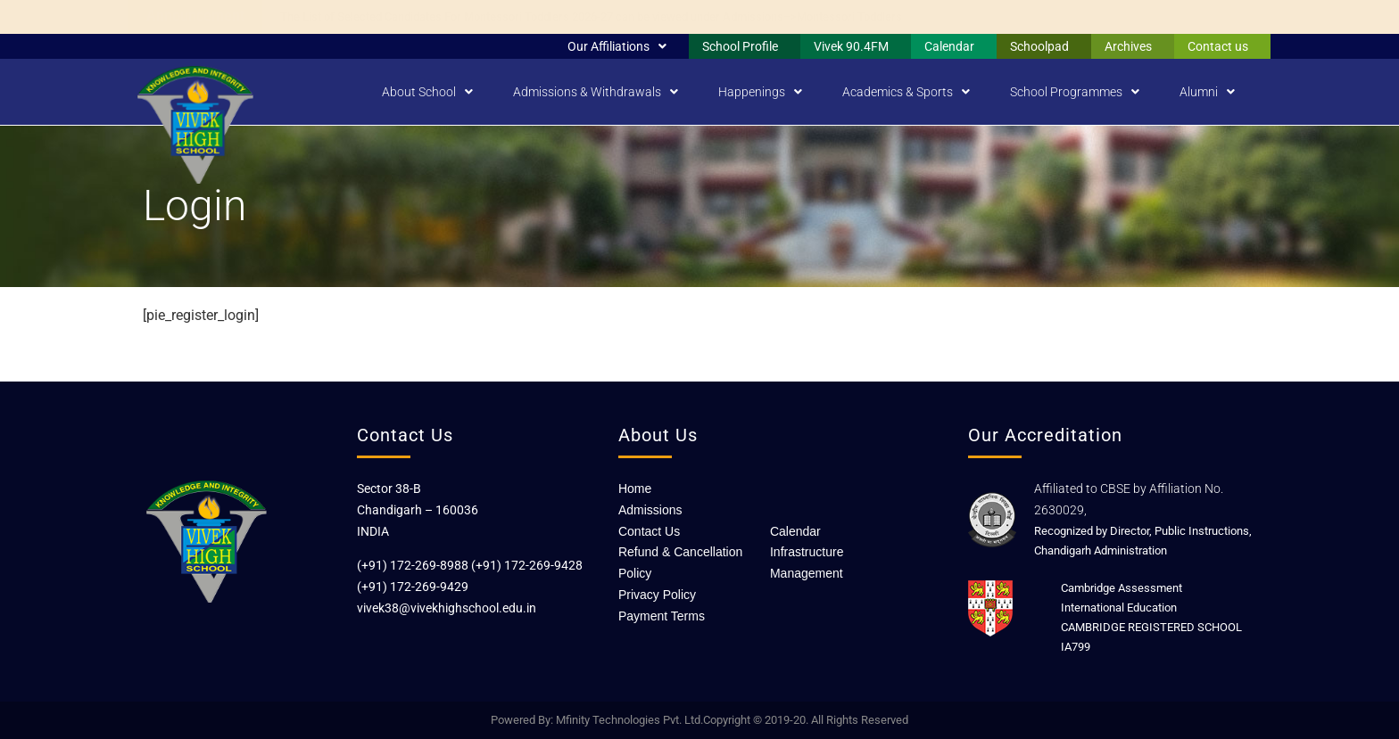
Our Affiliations (616, 46)
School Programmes (1074, 92)
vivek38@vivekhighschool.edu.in (446, 608)
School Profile (740, 46)
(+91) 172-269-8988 (412, 565)
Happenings (760, 92)
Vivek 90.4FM (851, 46)
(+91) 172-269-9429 (412, 586)
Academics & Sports (906, 92)
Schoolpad (1039, 46)
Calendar (949, 46)
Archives (1128, 46)
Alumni (1207, 92)
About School (427, 92)
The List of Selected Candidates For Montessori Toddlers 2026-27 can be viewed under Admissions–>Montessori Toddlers (591, 16)
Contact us (1218, 46)
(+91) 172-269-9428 (527, 565)
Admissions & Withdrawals (595, 92)
